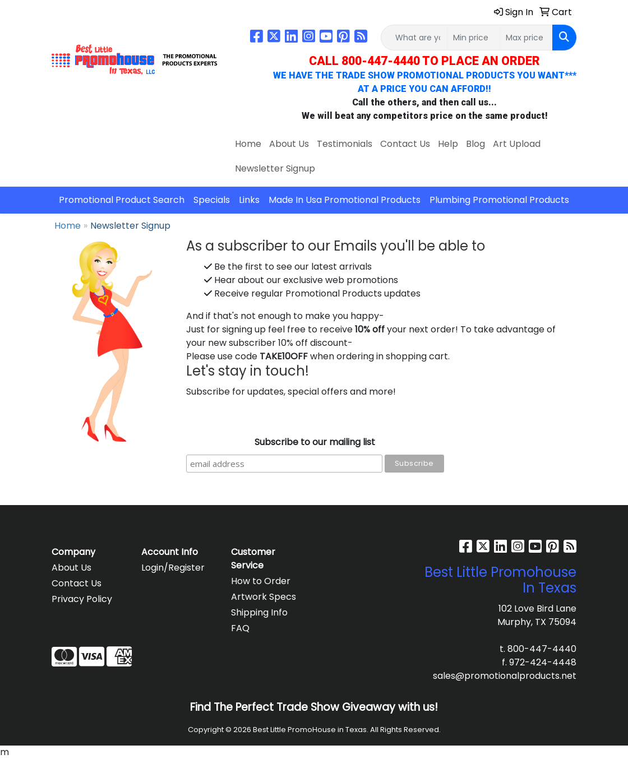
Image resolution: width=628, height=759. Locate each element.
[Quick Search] (414, 37)
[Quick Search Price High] (526, 37)
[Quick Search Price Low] (473, 37)
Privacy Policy (82, 599)
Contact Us (405, 143)
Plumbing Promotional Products (499, 199)
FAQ (240, 628)
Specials (211, 199)
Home (248, 143)
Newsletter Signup (275, 168)
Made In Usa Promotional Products (345, 199)
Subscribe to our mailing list (315, 442)
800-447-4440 (541, 648)
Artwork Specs (263, 596)
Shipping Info (259, 612)
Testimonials (344, 143)
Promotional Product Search (121, 199)
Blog (475, 143)
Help (448, 143)
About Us (289, 143)
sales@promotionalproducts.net (504, 675)
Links (249, 199)
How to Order (260, 581)
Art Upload (517, 143)
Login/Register (173, 567)
